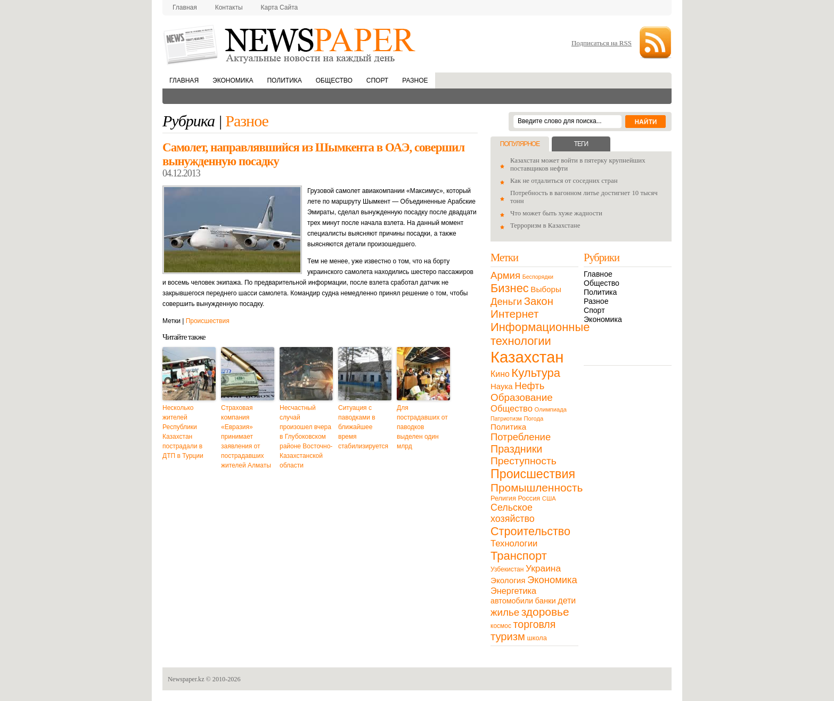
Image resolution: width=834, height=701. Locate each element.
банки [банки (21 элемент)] (545, 601)
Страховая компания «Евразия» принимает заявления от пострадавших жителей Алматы (246, 436)
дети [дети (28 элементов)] (567, 600)
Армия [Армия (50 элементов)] (505, 275)
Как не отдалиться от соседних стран (564, 180)
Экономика (232, 80)
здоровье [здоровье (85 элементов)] (545, 612)
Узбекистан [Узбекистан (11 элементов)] (507, 569)
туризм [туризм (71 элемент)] (507, 636)
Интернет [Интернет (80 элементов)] (514, 314)
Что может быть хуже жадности (556, 213)
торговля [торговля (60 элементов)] (534, 624)
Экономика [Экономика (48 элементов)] (552, 579)
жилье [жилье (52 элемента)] (504, 612)
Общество (334, 80)
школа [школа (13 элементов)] (537, 638)
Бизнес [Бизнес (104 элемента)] (509, 288)
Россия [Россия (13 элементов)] (529, 498)
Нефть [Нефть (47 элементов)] (529, 385)
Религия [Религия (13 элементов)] (503, 498)
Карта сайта (279, 7)
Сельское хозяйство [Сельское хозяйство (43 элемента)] (512, 513)
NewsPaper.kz (290, 43)
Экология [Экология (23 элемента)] (507, 580)
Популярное (519, 144)
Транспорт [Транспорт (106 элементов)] (518, 555)
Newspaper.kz (186, 679)
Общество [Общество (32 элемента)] (511, 409)
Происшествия (208, 321)
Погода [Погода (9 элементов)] (533, 418)
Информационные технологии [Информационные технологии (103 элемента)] (540, 334)
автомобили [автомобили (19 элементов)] (511, 601)
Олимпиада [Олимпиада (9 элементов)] (551, 409)
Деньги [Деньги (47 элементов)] (506, 301)
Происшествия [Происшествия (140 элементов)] (532, 474)
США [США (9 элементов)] (549, 498)
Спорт (377, 80)
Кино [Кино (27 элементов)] (500, 373)
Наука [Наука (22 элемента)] (501, 386)
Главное (598, 274)
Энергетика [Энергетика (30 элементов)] (513, 590)
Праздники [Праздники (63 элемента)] (516, 449)
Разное (415, 80)
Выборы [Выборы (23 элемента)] (545, 289)
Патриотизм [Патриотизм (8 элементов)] (506, 418)
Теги (581, 144)
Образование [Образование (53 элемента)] (521, 397)
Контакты (229, 7)
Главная (185, 7)
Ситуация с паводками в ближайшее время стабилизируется (363, 427)
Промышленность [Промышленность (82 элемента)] (536, 487)
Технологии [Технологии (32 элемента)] (513, 543)
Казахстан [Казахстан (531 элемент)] (526, 357)
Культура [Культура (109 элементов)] (535, 373)
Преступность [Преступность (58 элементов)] (523, 460)
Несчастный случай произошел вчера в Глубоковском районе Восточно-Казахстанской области (306, 436)
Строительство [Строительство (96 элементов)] (530, 531)
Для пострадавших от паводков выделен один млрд (422, 427)
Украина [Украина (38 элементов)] (543, 568)
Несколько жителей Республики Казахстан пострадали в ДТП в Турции (182, 432)
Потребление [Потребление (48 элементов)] (520, 436)
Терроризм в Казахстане (545, 225)
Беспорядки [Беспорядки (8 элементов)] (537, 276)
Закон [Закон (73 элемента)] (538, 301)
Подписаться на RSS (601, 43)
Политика (284, 80)
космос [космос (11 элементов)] (500, 626)
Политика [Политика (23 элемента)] (508, 426)
